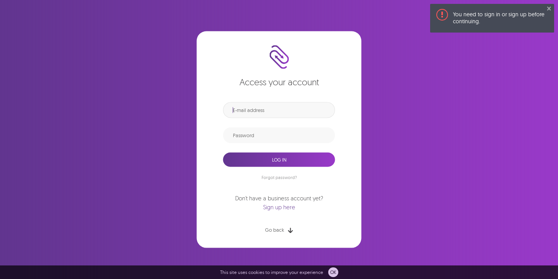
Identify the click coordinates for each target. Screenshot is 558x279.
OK (333, 272)
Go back (279, 230)
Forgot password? (279, 177)
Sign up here (279, 207)
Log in (279, 159)
